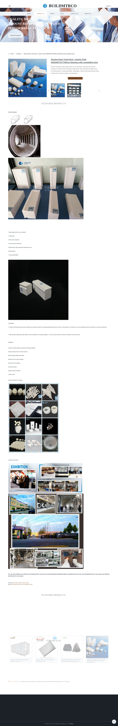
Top (114, 721)
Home (29, 18)
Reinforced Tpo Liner (74, 574)
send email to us (75, 78)
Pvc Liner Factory (97, 574)
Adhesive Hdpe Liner (63, 574)
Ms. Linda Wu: (14, 684)
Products (40, 18)
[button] (9, 6)
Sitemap (71, 723)
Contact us (74, 18)
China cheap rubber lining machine (21, 582)
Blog (62, 18)
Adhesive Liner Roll (21, 574)
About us (88, 18)
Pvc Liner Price (12, 574)
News (52, 18)
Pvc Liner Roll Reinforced (86, 574)
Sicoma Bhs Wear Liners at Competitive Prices (22, 584)
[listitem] (59, 90)
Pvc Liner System (18, 576)
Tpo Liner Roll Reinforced (51, 574)
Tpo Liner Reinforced (31, 574)
